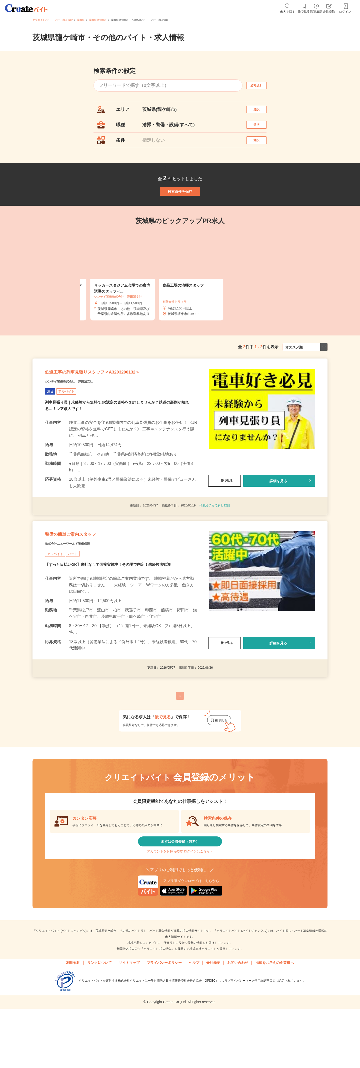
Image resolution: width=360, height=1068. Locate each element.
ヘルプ (194, 1018)
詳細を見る (278, 514)
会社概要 (213, 1018)
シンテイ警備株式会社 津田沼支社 (81, 414)
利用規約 (73, 1018)
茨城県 (80, 20)
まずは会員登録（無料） (180, 888)
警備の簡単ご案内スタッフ (84, 574)
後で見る (225, 514)
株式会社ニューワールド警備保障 (78, 586)
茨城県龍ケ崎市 (97, 20)
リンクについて (99, 1018)
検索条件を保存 (180, 210)
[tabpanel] (180, 300)
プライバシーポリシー (164, 1018)
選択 (261, 112)
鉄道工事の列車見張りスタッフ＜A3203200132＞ (118, 402)
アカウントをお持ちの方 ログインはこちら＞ (180, 903)
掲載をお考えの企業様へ (274, 1018)
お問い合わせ (237, 1018)
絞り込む (261, 85)
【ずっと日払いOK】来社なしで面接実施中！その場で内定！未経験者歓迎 (112, 608)
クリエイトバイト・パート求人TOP (52, 20)
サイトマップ (129, 1018)
